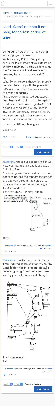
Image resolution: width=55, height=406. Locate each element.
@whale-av (9, 260)
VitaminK (32, 137)
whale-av (11, 246)
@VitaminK (9, 162)
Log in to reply (43, 152)
